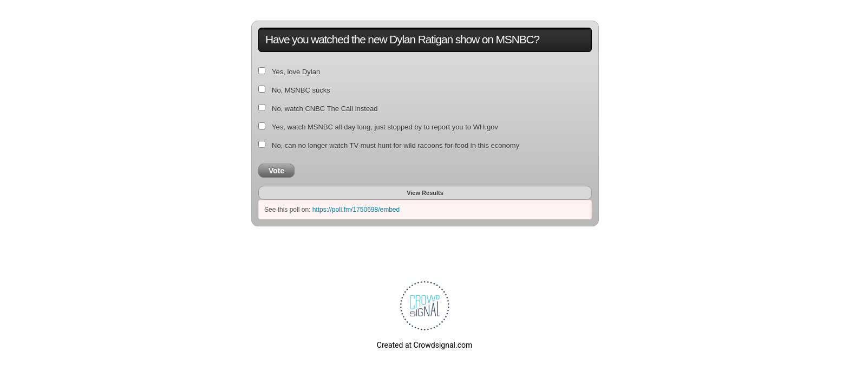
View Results (425, 193)
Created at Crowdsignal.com (424, 345)
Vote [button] (276, 170)
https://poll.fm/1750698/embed (356, 209)
